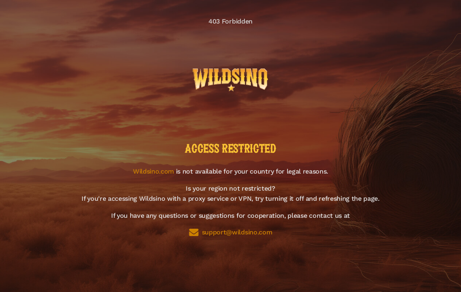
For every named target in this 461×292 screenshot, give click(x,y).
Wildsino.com (153, 171)
